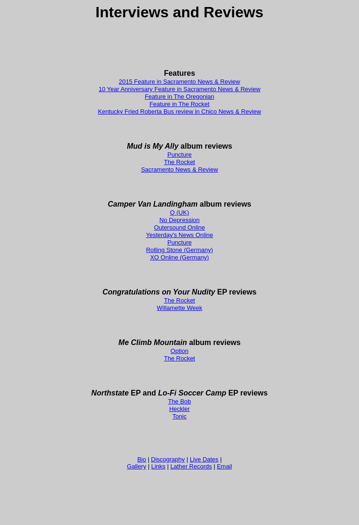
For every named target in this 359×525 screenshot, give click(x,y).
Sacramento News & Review (179, 169)
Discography (168, 459)
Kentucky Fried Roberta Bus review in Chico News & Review (179, 111)
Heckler (179, 408)
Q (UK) (179, 212)
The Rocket (179, 161)
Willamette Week (179, 307)
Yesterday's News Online (179, 234)
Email (224, 466)
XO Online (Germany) (179, 257)
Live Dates (204, 459)
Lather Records (191, 466)
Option (179, 350)
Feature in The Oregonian (180, 96)
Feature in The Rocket (179, 104)
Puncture (179, 154)
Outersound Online (179, 227)
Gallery (136, 466)
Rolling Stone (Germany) (179, 249)
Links (158, 466)
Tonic (179, 416)
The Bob (179, 401)
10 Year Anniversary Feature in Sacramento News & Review (179, 89)
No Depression (179, 219)
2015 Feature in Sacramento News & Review (179, 81)
